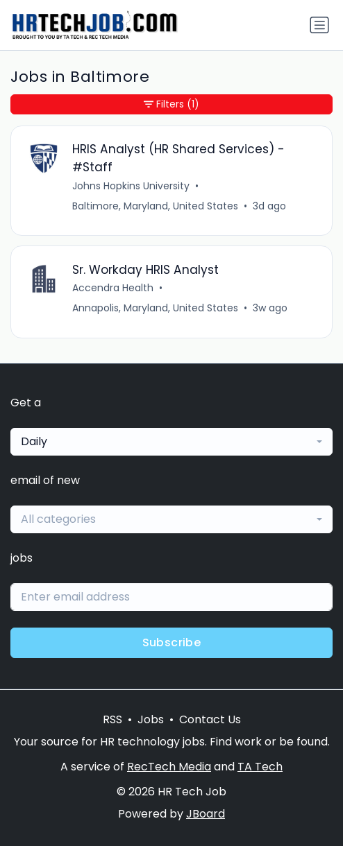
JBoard (205, 814)
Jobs (150, 719)
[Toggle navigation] (319, 25)
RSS (112, 719)
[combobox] (171, 442)
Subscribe (171, 642)
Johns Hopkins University (131, 186)
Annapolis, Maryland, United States (155, 308)
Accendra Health (112, 288)
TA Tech (260, 767)
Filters (171, 104)
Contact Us (210, 719)
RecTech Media (169, 767)
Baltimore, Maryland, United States (155, 206)
